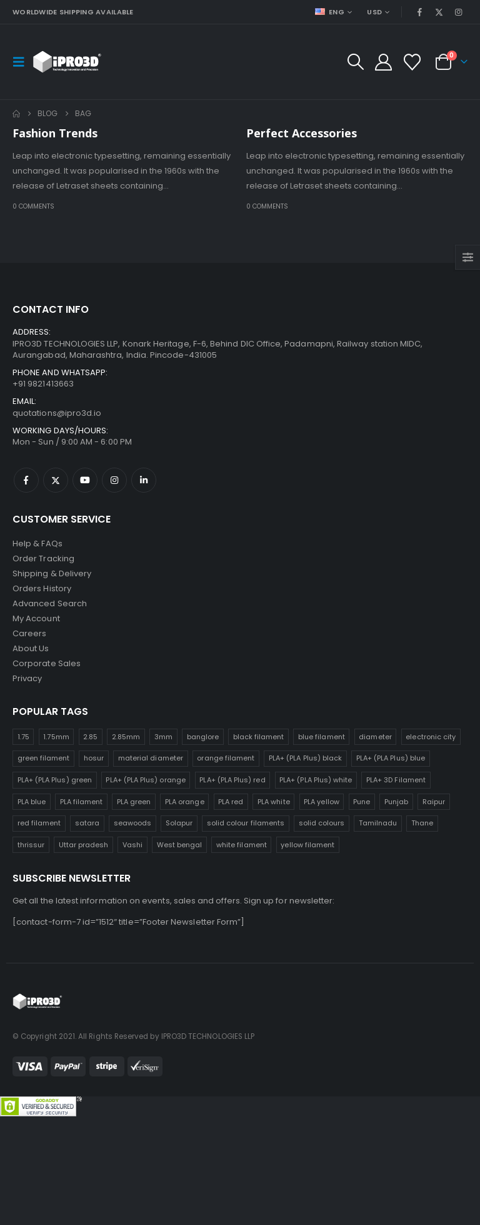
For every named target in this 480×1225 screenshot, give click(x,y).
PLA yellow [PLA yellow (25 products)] (321, 802)
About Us (30, 648)
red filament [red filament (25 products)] (39, 823)
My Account (36, 618)
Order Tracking (43, 558)
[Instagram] (459, 12)
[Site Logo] (67, 62)
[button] (22, 61)
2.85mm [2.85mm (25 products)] (126, 737)
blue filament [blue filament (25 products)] (321, 737)
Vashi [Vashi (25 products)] (132, 845)
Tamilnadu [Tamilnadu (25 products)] (378, 823)
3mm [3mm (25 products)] (163, 737)
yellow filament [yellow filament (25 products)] (307, 845)
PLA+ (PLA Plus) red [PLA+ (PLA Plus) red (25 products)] (232, 780)
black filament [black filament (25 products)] (258, 737)
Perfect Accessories (301, 132)
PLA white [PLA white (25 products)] (274, 802)
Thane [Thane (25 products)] (422, 823)
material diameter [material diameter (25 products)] (150, 758)
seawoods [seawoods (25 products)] (133, 823)
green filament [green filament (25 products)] (44, 758)
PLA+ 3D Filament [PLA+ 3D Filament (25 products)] (396, 780)
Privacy (27, 678)
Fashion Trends (55, 132)
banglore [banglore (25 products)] (203, 737)
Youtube (85, 480)
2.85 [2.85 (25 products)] (90, 737)
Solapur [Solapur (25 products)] (179, 823)
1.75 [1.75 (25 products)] (23, 737)
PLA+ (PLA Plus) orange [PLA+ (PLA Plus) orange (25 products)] (145, 780)
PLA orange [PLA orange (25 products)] (184, 802)
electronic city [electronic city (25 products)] (431, 737)
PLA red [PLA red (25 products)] (230, 802)
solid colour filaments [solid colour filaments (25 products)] (245, 823)
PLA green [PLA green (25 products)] (134, 802)
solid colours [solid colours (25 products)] (322, 823)
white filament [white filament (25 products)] (241, 845)
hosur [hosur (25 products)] (94, 758)
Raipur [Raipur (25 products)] (433, 802)
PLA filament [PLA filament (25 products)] (81, 802)
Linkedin (143, 480)
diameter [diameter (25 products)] (375, 737)
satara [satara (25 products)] (87, 823)
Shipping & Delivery (51, 573)
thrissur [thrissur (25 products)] (31, 845)
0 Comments (33, 206)
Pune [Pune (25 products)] (361, 802)
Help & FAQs (37, 543)
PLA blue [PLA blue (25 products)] (32, 802)
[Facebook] (419, 12)
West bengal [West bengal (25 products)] (179, 845)
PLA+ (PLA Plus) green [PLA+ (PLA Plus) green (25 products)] (55, 780)
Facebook (26, 480)
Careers (29, 633)
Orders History (41, 588)
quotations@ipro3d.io (56, 413)
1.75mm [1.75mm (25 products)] (56, 737)
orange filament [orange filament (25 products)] (225, 758)
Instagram (114, 480)
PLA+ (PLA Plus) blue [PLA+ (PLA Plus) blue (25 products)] (390, 758)
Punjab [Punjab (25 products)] (396, 802)
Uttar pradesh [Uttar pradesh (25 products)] (84, 845)
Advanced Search (49, 603)
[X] (439, 12)
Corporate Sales (46, 663)
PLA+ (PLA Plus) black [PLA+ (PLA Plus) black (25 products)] (305, 758)
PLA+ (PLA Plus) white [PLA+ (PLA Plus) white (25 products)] (315, 780)
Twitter (55, 480)
